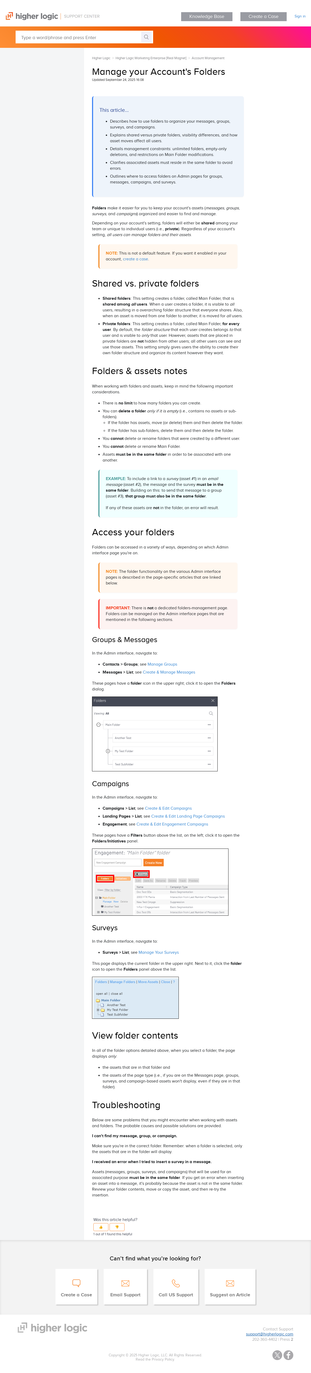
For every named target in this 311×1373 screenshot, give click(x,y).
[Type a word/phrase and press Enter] (84, 37)
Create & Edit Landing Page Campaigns (188, 816)
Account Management (208, 58)
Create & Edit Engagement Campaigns (172, 824)
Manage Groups (162, 664)
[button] (100, 1227)
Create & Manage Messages (169, 672)
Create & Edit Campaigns (168, 808)
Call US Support (176, 1295)
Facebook (288, 1355)
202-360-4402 (264, 1339)
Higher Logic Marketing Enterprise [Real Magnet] (151, 58)
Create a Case (263, 16)
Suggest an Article (230, 1295)
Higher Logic (101, 58)
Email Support (125, 1295)
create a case (135, 259)
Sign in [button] (300, 16)
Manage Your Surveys (159, 952)
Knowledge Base (206, 16)
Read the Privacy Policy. (155, 1359)
